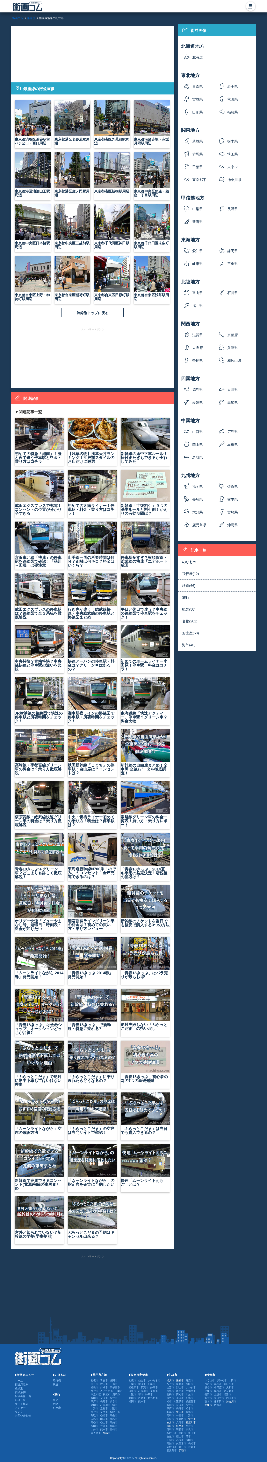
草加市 (218, 1383)
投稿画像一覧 (23, 1396)
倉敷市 (170, 1436)
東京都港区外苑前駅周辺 (112, 122)
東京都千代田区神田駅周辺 (112, 226)
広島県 (232, 432)
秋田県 (232, 99)
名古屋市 (105, 1404)
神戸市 (94, 1411)
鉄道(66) (188, 586)
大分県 (197, 512)
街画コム (129, 1458)
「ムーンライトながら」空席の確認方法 (39, 1113)
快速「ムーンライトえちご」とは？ (145, 1165)
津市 (114, 1404)
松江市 (104, 1415)
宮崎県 (232, 512)
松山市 (104, 1422)
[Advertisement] (92, 53)
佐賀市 (104, 1425)
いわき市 (191, 1387)
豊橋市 (189, 1411)
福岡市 (94, 1425)
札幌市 (94, 1380)
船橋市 (189, 1397)
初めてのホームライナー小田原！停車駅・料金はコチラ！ (145, 648)
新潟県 (197, 222)
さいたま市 (106, 1390)
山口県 (197, 432)
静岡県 (232, 251)
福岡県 (197, 486)
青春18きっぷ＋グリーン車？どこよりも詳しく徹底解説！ (39, 856)
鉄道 (55, 1384)
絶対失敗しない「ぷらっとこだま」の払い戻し (145, 1010)
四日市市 (231, 1397)
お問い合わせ (23, 1415)
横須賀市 (191, 1401)
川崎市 (151, 1383)
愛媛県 (197, 403)
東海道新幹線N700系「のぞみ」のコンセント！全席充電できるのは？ (92, 856)
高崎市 (180, 1394)
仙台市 (94, 1383)
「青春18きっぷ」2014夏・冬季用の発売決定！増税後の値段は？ (145, 856)
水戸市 (94, 1390)
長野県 (232, 209)
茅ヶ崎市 (229, 1390)
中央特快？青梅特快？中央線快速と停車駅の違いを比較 (39, 648)
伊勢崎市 (222, 1380)
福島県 (232, 112)
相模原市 (134, 1387)
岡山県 (197, 445)
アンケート (21, 1407)
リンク (19, 1411)
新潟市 (116, 1394)
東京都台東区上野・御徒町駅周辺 (33, 278)
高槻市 (170, 1418)
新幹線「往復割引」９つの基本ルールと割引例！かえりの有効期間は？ (145, 493)
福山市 (180, 1436)
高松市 (94, 1422)
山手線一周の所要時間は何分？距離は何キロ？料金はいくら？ (92, 544)
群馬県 (197, 154)
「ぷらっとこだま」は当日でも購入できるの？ (145, 1113)
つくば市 (210, 1380)
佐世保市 (172, 1446)
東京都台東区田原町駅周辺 (112, 278)
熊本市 (104, 1429)
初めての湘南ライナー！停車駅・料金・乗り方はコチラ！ (92, 493)
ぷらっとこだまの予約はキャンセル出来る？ (92, 1217)
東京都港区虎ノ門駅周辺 (72, 174)
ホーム (19, 1380)
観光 (55, 1400)
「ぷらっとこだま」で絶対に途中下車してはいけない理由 (39, 1064)
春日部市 (229, 1383)
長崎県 (197, 499)
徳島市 (113, 1418)
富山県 (197, 293)
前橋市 (104, 1387)
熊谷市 (208, 1387)
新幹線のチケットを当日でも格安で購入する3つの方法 (145, 906)
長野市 (104, 1401)
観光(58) (188, 609)
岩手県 (232, 86)
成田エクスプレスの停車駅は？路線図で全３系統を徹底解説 (39, 596)
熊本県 (232, 499)
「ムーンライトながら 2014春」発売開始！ (39, 958)
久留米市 (181, 1443)
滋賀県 (197, 335)
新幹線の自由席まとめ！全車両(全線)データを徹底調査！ (145, 752)
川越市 (189, 1394)
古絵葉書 (20, 1392)
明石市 (180, 1429)
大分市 (94, 1429)
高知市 (113, 1422)
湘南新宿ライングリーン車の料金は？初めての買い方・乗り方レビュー (92, 908)
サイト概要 (21, 1403)
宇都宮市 (115, 1387)
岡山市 (113, 1415)
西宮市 (189, 1425)
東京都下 (199, 180)
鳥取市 (94, 1415)
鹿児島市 (96, 1432)
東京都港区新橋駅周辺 (112, 172)
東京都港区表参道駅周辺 (72, 122)
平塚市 (208, 1390)
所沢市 (208, 1383)
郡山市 (180, 1387)
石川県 (232, 293)
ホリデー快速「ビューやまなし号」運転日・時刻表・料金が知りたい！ (39, 908)
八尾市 (180, 1422)
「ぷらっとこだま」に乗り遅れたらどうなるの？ (92, 1062)
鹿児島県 (199, 525)
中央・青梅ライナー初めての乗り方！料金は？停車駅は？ (92, 804)
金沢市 (104, 1397)
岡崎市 (170, 1415)
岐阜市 (113, 1401)
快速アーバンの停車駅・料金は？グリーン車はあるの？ (92, 648)
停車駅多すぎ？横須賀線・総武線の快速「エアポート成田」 (145, 544)
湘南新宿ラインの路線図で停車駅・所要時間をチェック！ (92, 700)
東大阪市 (181, 1418)
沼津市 (227, 1394)
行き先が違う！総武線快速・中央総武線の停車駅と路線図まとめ (92, 596)
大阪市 (113, 1408)
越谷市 (170, 1397)
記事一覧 (20, 1400)
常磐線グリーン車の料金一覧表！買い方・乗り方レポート (145, 804)
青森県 (197, 86)
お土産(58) (190, 633)
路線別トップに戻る (92, 313)
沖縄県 (232, 525)
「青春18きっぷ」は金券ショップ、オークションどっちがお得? (39, 1012)
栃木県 (232, 141)
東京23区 (232, 168)
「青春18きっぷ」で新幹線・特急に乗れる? (92, 1010)
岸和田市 (219, 1401)
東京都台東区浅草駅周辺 (152, 278)
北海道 (197, 57)
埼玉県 (232, 154)
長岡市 (208, 1394)
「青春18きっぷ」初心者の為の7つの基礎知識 (145, 1062)
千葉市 (118, 1390)
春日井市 (219, 1397)
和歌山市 (115, 1411)
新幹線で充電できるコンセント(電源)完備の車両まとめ (39, 1167)
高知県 (232, 403)
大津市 (94, 1408)
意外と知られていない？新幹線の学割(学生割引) (39, 1217)
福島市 (94, 1387)
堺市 (140, 1394)
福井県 (197, 306)
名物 (55, 1403)
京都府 (232, 335)
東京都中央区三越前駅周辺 (72, 226)
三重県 (232, 264)
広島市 (94, 1418)
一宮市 (180, 1415)
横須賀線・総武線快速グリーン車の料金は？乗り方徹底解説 (39, 804)
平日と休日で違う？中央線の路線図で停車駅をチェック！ (145, 596)
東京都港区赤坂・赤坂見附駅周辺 (152, 122)
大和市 (230, 1387)
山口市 (104, 1418)
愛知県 (197, 251)
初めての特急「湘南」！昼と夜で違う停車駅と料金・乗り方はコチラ (39, 441)
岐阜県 (197, 264)
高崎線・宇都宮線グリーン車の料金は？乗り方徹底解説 (39, 752)
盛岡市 (113, 1380)
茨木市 (208, 1401)
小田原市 (219, 1387)
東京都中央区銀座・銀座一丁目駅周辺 (152, 174)
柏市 (169, 1401)
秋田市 (104, 1383)
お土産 (57, 1407)
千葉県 (197, 167)
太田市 (232, 1380)
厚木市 (218, 1390)
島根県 (232, 445)
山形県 (197, 112)
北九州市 (153, 1397)
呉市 (188, 1436)
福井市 (113, 1397)
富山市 (94, 1397)
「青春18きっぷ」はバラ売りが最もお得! (145, 958)
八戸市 (170, 1383)
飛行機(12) (190, 574)
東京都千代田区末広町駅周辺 (152, 226)
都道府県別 (21, 1384)
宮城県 (197, 99)
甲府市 (94, 1401)
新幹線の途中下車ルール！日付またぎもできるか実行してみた (145, 441)
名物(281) (189, 621)
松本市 (189, 1408)
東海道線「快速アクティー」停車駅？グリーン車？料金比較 (145, 700)
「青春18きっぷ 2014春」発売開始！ (92, 958)
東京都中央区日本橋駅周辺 (33, 226)
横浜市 (107, 1394)
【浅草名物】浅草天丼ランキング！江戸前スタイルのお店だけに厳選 (92, 441)
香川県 (232, 390)
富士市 (208, 1397)
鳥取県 (197, 457)
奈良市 (104, 1411)
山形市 (113, 1383)
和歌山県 (234, 361)
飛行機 (57, 1380)
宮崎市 (113, 1429)
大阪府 (197, 348)
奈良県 (197, 361)
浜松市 (132, 1390)
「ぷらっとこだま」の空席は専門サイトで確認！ (92, 1113)
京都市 (104, 1408)
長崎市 (113, 1425)
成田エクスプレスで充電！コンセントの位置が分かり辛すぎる (39, 493)
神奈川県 (234, 180)
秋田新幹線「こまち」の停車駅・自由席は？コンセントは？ (92, 752)
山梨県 (197, 209)
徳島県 (197, 390)
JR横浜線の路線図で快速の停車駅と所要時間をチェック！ (39, 700)
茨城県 (197, 141)
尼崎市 (170, 1429)
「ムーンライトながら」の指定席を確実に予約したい (92, 1165)
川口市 (180, 1397)
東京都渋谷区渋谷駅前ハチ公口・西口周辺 (33, 122)
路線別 (19, 1388)
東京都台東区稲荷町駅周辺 (72, 278)
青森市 (104, 1380)
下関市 (170, 1439)
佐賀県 (232, 486)
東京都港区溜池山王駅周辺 (33, 174)
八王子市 (179, 1401)
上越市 (218, 1394)
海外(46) (188, 645)
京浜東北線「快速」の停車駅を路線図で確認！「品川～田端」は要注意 (39, 544)
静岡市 (94, 1404)
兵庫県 (232, 348)
